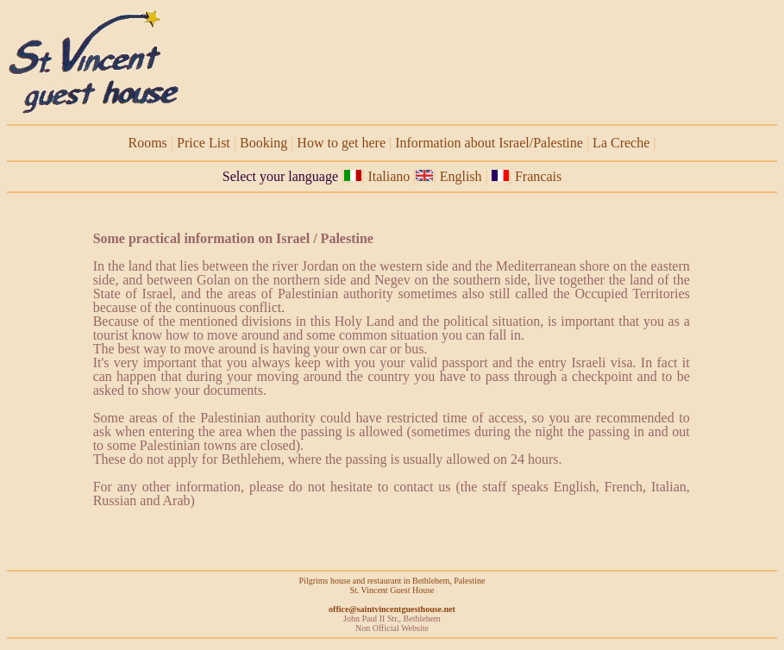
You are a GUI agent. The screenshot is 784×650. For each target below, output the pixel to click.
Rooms (148, 142)
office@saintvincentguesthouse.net (392, 609)
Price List (203, 142)
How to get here (341, 142)
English (463, 176)
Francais (538, 176)
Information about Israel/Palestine (489, 142)
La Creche (621, 142)
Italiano (388, 176)
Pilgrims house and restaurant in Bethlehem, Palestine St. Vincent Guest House (392, 585)
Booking (263, 142)
